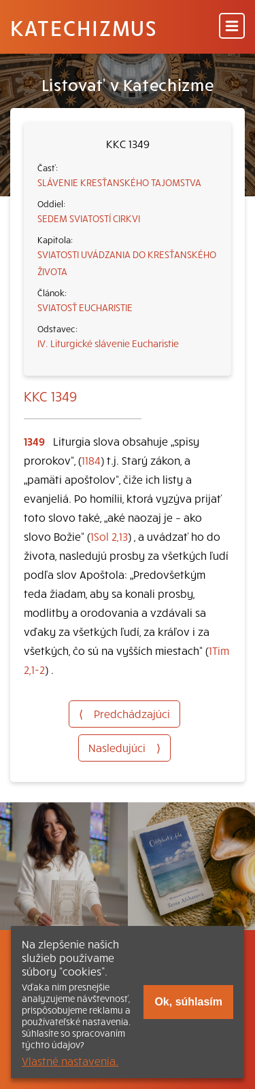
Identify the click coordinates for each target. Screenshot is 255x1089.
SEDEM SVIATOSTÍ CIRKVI (88, 218)
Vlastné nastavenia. (70, 1060)
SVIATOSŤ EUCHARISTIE (85, 307)
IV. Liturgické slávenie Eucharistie (108, 343)
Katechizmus (83, 27)
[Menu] (232, 27)
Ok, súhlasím (188, 1001)
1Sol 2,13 (109, 536)
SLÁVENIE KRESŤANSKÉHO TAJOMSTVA (119, 182)
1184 (91, 460)
